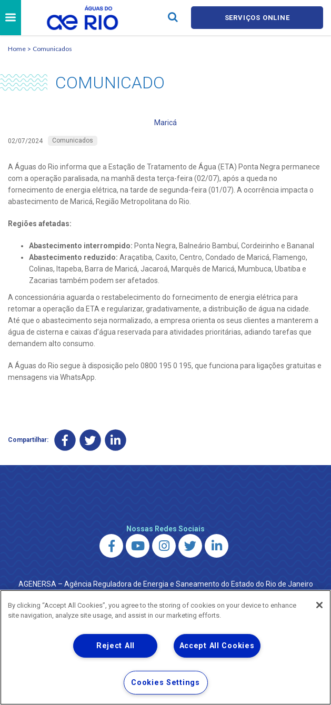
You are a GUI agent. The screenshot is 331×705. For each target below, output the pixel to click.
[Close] (319, 605)
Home (17, 49)
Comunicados (52, 49)
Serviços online (257, 18)
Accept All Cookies (217, 645)
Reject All (115, 645)
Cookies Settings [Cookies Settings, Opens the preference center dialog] (165, 682)
